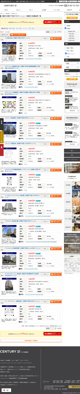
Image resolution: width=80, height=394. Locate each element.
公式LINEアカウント (12, 384)
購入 (72, 150)
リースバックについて (72, 159)
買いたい (19, 10)
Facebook (32, 382)
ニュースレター (28, 363)
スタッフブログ (24, 360)
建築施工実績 (31, 367)
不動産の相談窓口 (23, 382)
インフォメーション (5, 363)
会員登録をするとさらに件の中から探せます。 (35, 22)
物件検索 (11, 367)
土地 (30, 28)
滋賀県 (67, 25)
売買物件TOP (3, 367)
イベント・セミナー (17, 363)
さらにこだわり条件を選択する (72, 76)
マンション (25, 28)
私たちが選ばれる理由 (6, 382)
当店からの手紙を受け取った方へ (29, 375)
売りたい (31, 10)
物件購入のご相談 (4, 371)
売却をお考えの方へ (14, 375)
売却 (72, 155)
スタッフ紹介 (57, 10)
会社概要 (44, 10)
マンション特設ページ (20, 367)
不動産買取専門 (13, 378)
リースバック (3, 378)
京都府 (67, 28)
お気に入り (72, 1)
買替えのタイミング (13, 369)
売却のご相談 (3, 375)
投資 (33, 28)
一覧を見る (72, 110)
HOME (6, 10)
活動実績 (15, 382)
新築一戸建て (12, 28)
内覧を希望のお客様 (24, 369)
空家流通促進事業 (22, 378)
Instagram (2, 384)
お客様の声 (69, 10)
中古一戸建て (19, 28)
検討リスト (3, 369)
